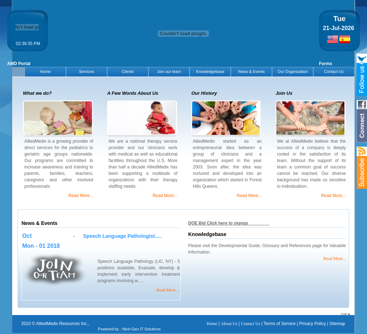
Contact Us (333, 71)
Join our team (169, 71)
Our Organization (293, 71)
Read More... (80, 195)
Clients (128, 71)
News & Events (251, 71)
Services (86, 71)
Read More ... (168, 290)
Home (45, 71)
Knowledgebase (210, 71)
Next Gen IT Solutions (141, 329)
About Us (229, 323)
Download (259, 223)
